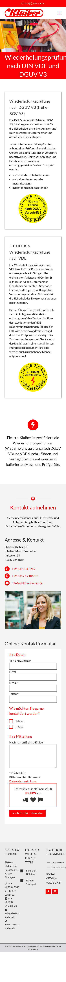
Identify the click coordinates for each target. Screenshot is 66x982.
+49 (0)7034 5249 (34, 3)
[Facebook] (48, 891)
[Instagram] (55, 891)
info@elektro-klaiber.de (27, 583)
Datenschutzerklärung (56, 866)
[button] (30, 872)
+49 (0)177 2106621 (25, 576)
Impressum (56, 862)
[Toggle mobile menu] (59, 13)
